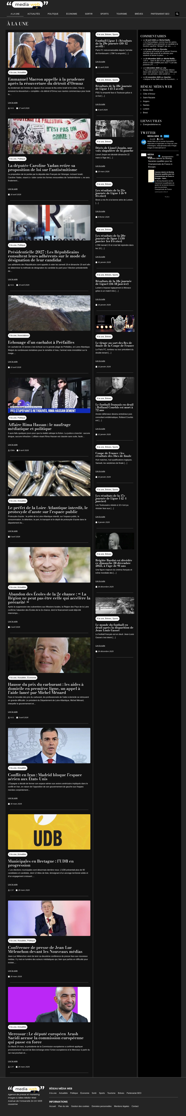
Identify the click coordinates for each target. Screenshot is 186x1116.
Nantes (146, 105)
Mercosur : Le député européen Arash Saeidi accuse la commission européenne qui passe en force (46, 1037)
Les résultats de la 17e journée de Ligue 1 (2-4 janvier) (111, 498)
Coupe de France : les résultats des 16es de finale (113, 454)
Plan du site (63, 1105)
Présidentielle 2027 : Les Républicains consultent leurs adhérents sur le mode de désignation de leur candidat (47, 256)
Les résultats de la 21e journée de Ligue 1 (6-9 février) (111, 193)
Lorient (146, 109)
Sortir (88, 14)
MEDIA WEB (151, 156)
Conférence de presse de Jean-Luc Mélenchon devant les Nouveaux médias (46, 948)
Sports (104, 14)
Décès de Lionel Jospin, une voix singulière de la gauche (114, 149)
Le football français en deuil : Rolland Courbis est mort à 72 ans (115, 407)
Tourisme (121, 14)
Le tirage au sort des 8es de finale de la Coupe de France (115, 344)
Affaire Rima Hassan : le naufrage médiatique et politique (40, 426)
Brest (145, 113)
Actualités (34, 14)
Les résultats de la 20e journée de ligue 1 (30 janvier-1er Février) (111, 238)
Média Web (148, 90)
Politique (53, 14)
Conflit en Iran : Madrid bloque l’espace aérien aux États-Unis (45, 776)
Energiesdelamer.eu (152, 124)
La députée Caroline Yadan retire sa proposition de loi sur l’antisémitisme (43, 167)
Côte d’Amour (149, 94)
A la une (15, 14)
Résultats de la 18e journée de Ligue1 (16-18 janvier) (114, 282)
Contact (135, 1105)
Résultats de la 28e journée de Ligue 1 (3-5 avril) (114, 87)
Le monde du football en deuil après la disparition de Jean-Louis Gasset (114, 627)
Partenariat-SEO (160, 14)
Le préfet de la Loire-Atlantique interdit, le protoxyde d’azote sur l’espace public (48, 509)
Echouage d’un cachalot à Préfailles (42, 342)
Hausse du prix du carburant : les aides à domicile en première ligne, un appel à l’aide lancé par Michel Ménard (46, 688)
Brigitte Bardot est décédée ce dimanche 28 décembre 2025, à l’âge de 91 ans (114, 563)
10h (177, 155)
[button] (177, 14)
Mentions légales (121, 1105)
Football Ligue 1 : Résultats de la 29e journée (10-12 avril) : (114, 43)
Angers (146, 101)
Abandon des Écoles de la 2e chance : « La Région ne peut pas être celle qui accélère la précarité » (48, 597)
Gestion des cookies (80, 1105)
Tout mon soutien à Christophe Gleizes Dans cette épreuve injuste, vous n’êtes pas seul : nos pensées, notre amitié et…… (160, 72)
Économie (71, 14)
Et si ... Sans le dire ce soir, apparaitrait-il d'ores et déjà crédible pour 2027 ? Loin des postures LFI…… (160, 63)
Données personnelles (102, 1105)
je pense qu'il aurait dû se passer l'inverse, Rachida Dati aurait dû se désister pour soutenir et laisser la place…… (160, 53)
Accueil (52, 1105)
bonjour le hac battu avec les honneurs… (160, 79)
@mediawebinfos (167, 157)
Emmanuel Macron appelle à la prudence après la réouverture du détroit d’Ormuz (47, 81)
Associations (23, 335)
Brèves (139, 14)
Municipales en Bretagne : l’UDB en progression (41, 862)
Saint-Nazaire (149, 97)
